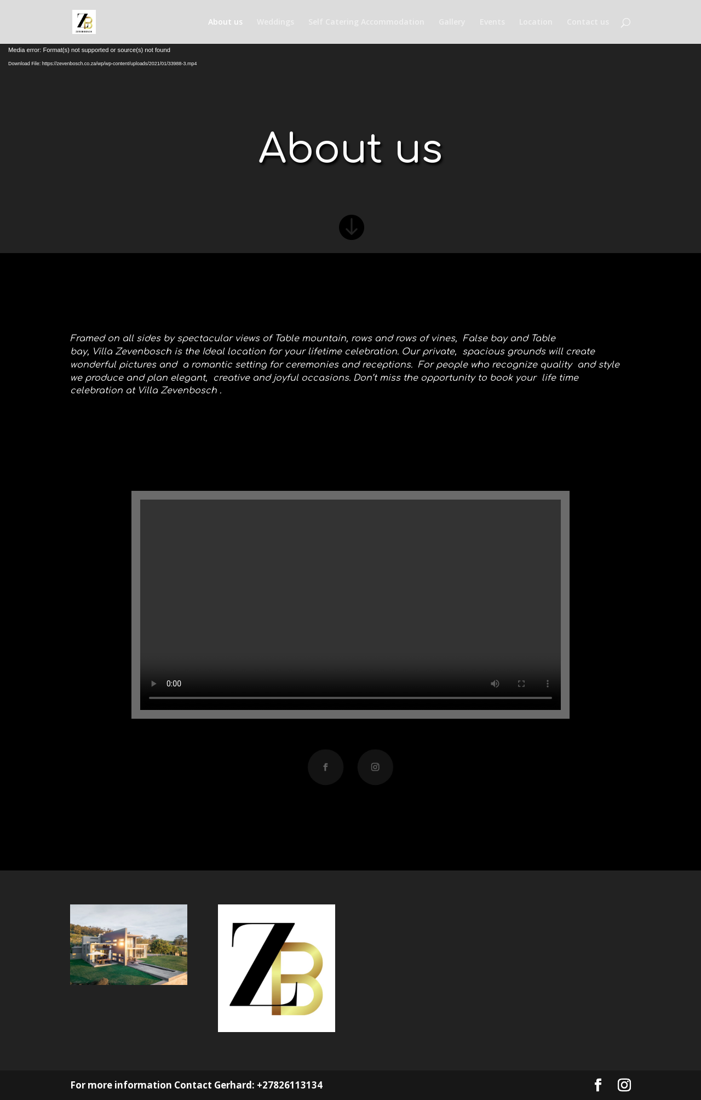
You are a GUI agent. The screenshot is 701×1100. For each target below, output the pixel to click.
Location (536, 22)
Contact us (588, 22)
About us (225, 22)
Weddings (275, 22)
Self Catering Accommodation (366, 22)
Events (492, 22)
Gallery (452, 22)
